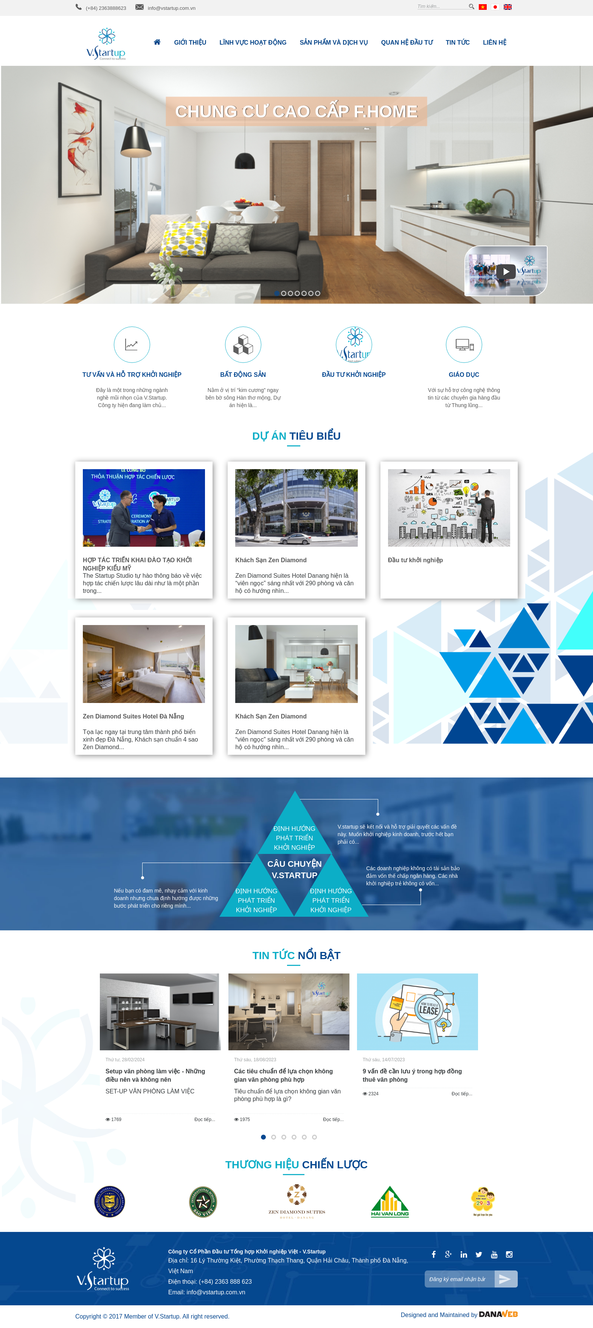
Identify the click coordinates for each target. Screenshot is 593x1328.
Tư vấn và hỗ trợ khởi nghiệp (132, 375)
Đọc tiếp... (204, 1119)
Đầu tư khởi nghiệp (353, 375)
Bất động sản (243, 375)
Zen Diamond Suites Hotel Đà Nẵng (133, 716)
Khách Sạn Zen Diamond (271, 560)
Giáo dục (464, 375)
